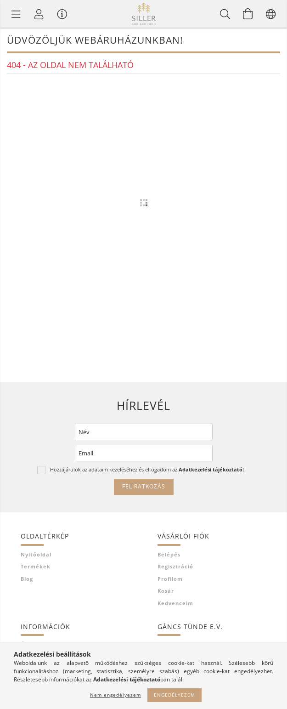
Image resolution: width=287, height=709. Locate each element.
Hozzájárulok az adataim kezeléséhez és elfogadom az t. (148, 469)
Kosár (166, 590)
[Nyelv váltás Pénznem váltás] (271, 13)
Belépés (169, 554)
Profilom (170, 578)
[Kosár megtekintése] (248, 13)
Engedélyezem (174, 695)
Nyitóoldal (36, 554)
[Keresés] (225, 13)
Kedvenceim (175, 603)
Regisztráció (175, 566)
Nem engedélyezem (115, 695)
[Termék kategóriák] (16, 13)
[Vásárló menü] (62, 13)
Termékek (36, 566)
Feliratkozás (143, 486)
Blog (27, 578)
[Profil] (39, 13)
